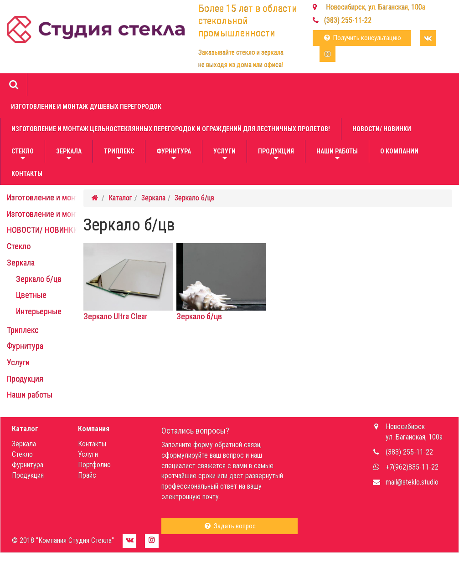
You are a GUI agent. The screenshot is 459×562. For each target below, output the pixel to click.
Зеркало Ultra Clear (128, 312)
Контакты (26, 173)
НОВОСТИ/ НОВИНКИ (381, 129)
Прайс (87, 475)
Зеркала (69, 155)
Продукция (276, 155)
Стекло (22, 155)
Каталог (120, 198)
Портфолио (94, 464)
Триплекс (119, 155)
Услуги (224, 155)
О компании (399, 151)
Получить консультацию (362, 38)
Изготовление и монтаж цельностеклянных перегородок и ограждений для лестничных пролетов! (170, 129)
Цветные (31, 295)
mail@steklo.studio (412, 482)
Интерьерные (39, 311)
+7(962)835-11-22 (412, 467)
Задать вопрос (229, 526)
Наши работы (337, 155)
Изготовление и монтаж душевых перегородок (86, 106)
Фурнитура (173, 155)
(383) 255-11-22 (347, 20)
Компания (93, 428)
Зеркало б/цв (39, 279)
